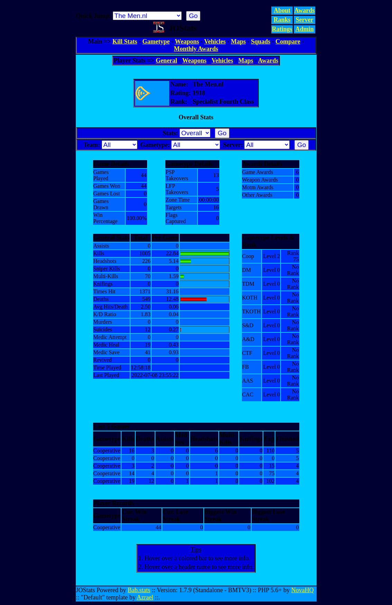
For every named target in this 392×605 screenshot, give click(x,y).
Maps (238, 41)
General (166, 60)
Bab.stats (139, 590)
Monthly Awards (196, 48)
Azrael (145, 597)
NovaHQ (302, 590)
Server (304, 19)
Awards (304, 10)
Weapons (187, 41)
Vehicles (215, 41)
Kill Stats (124, 41)
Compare (287, 41)
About (282, 10)
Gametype (156, 41)
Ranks (282, 19)
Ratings (282, 29)
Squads (260, 41)
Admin (304, 29)
